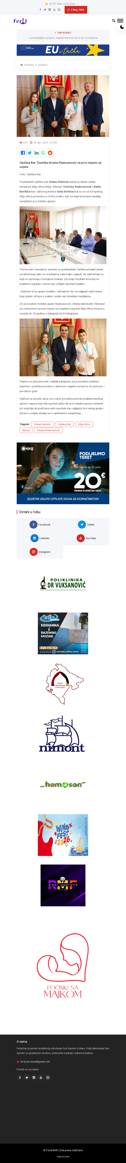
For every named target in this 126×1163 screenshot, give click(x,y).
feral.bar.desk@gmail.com (35, 1061)
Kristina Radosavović (48, 430)
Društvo (43, 64)
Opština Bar (64, 424)
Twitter (86, 525)
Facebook (39, 525)
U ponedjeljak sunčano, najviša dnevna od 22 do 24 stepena (63, 37)
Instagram (40, 552)
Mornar (26, 430)
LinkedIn (40, 538)
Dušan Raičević (42, 424)
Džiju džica (84, 424)
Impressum (63, 1156)
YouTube (86, 538)
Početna (27, 64)
